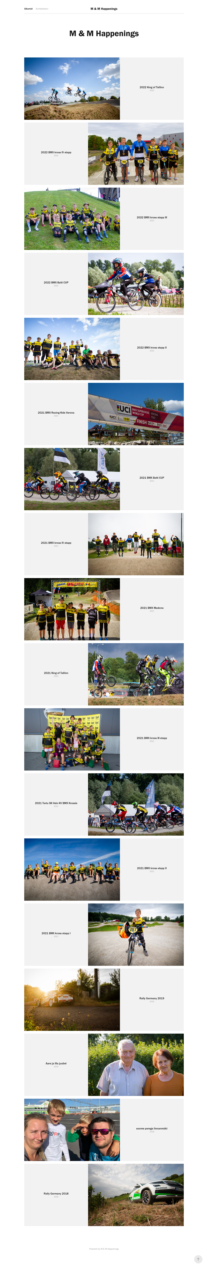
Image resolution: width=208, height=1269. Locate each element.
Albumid (28, 8)
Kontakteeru (42, 8)
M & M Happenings (104, 9)
